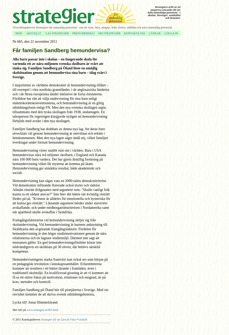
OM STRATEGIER (109, 33)
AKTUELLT (33, 33)
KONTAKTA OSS (134, 33)
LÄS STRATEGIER (57, 33)
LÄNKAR (155, 33)
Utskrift (82, 319)
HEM (18, 33)
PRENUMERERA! (83, 33)
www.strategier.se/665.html (42, 309)
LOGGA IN (171, 33)
